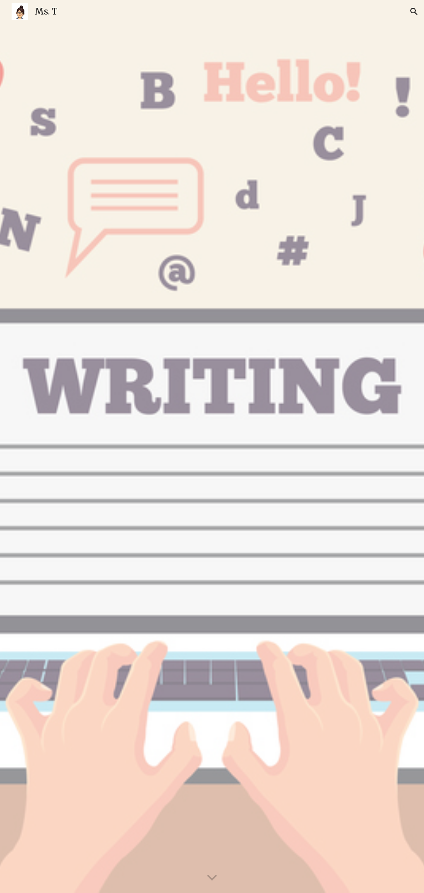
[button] (414, 12)
